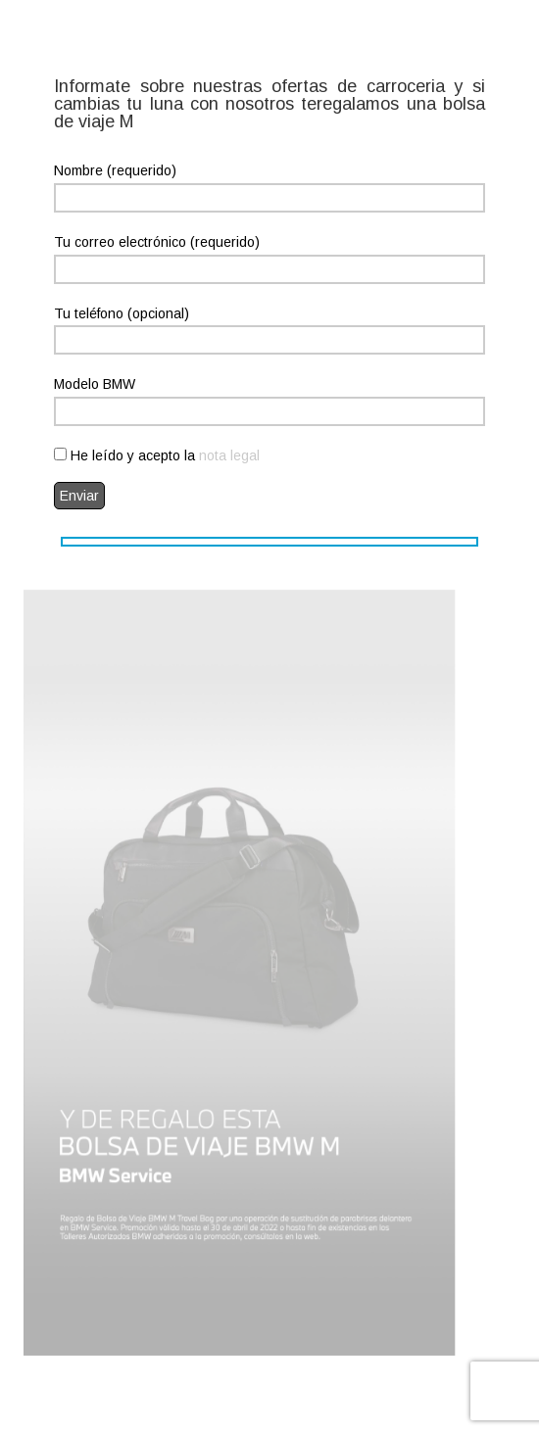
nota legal (229, 455)
